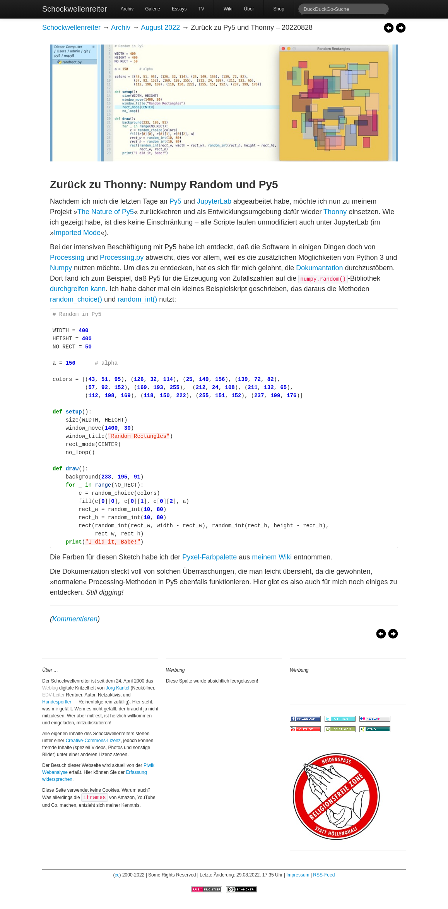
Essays (179, 9)
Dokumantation (319, 268)
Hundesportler (56, 702)
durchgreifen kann (78, 289)
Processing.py (122, 257)
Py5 (175, 201)
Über (249, 9)
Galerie (152, 9)
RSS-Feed (324, 875)
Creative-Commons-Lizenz (93, 740)
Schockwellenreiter (74, 9)
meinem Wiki (272, 557)
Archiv (127, 9)
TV (201, 9)
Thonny (335, 212)
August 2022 (160, 27)
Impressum (297, 875)
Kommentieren (74, 619)
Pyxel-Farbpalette (209, 557)
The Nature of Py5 (105, 212)
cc (117, 875)
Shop (279, 9)
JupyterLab (214, 201)
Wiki (228, 9)
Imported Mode (77, 233)
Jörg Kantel (118, 688)
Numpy (61, 268)
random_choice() (76, 299)
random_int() (137, 299)
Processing (67, 257)
